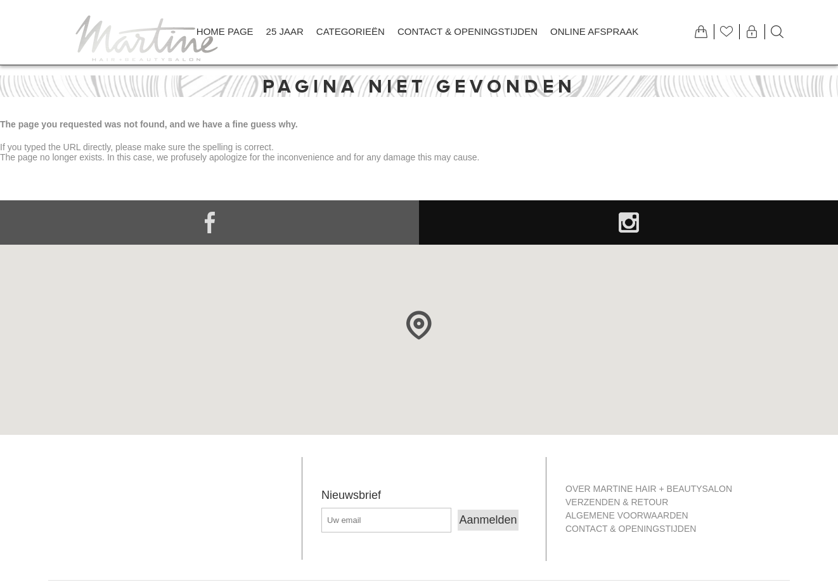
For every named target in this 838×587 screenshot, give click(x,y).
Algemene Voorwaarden (626, 515)
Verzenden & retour (616, 502)
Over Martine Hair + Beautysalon (648, 489)
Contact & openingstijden (630, 529)
